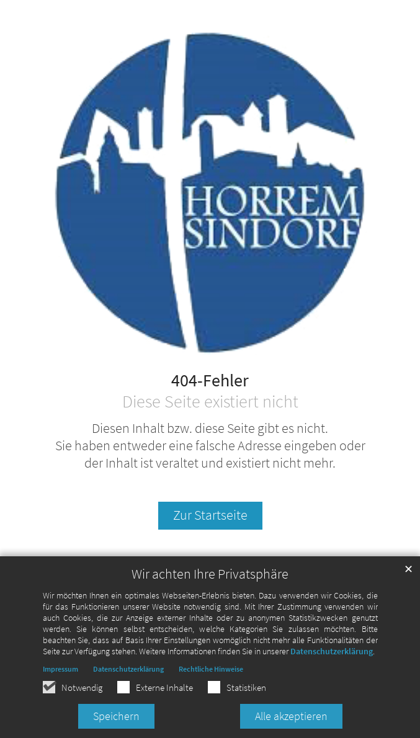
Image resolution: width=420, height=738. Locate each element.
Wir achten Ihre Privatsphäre (210, 574)
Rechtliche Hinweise (211, 669)
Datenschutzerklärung (331, 651)
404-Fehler (210, 380)
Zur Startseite (210, 515)
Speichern (116, 716)
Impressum (60, 669)
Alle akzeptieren (291, 716)
